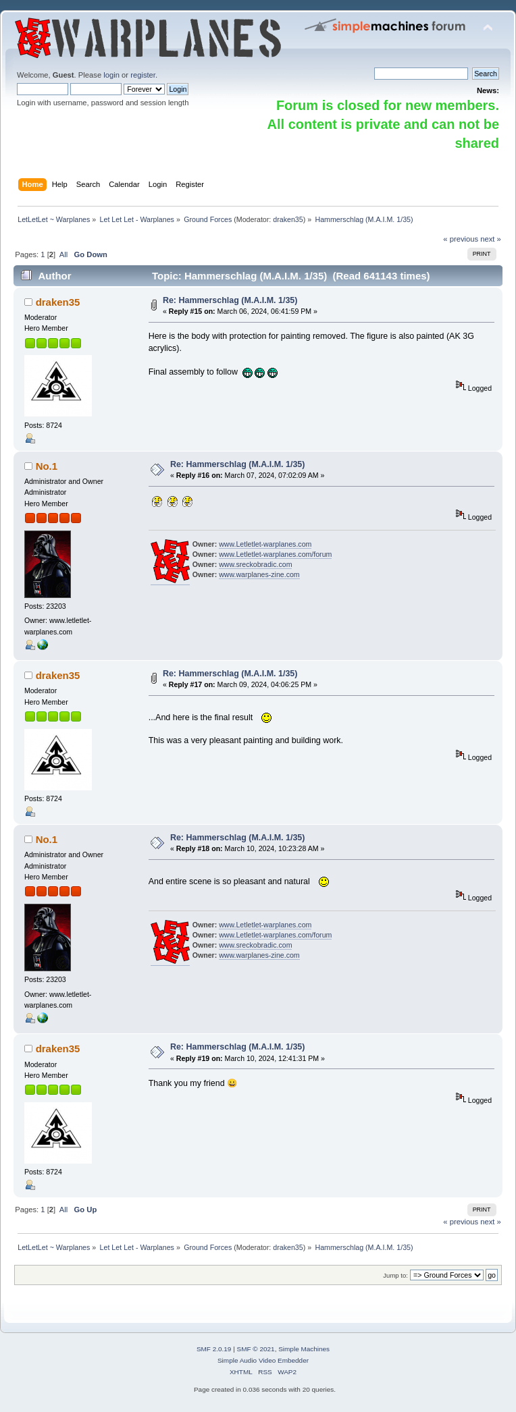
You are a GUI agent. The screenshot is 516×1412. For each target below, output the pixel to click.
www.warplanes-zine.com (259, 574)
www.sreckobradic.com (255, 564)
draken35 (288, 219)
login (111, 75)
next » (490, 239)
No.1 (46, 466)
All (63, 254)
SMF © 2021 (256, 1349)
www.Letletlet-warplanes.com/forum (275, 554)
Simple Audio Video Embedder (263, 1360)
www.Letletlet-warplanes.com (265, 544)
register (142, 75)
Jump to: (395, 1275)
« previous (460, 239)
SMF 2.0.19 (214, 1349)
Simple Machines (304, 1349)
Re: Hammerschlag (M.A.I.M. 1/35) (230, 300)
